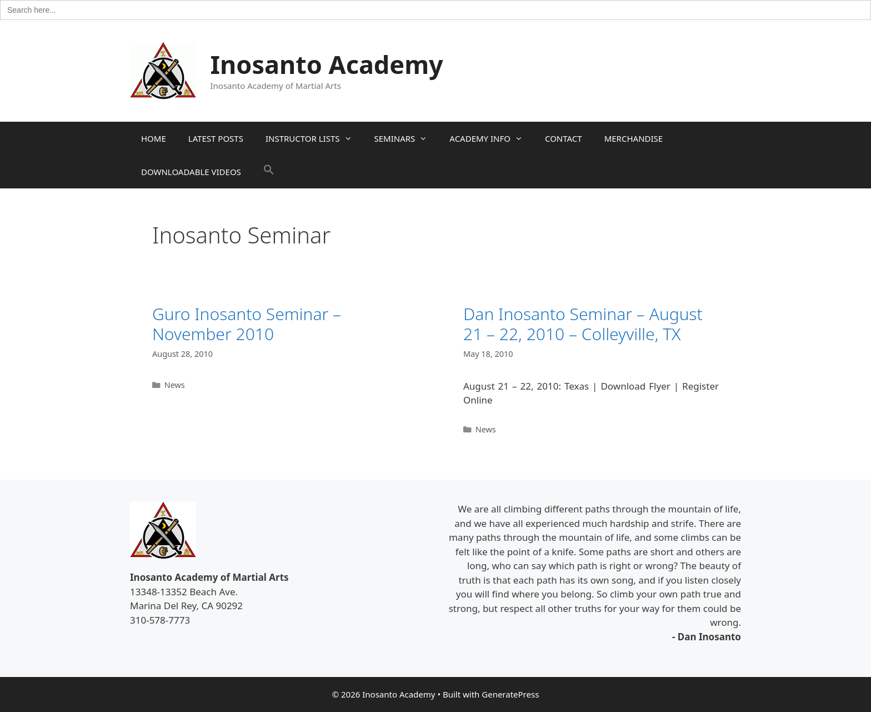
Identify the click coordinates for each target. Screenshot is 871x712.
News (174, 385)
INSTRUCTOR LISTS (314, 138)
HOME (153, 138)
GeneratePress (510, 694)
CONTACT (563, 138)
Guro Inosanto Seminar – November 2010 (246, 323)
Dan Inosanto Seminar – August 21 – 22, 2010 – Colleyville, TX (583, 323)
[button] (269, 171)
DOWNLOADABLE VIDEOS (191, 171)
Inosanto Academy (327, 64)
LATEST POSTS (215, 138)
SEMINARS (406, 138)
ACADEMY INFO (491, 138)
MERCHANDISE (633, 138)
